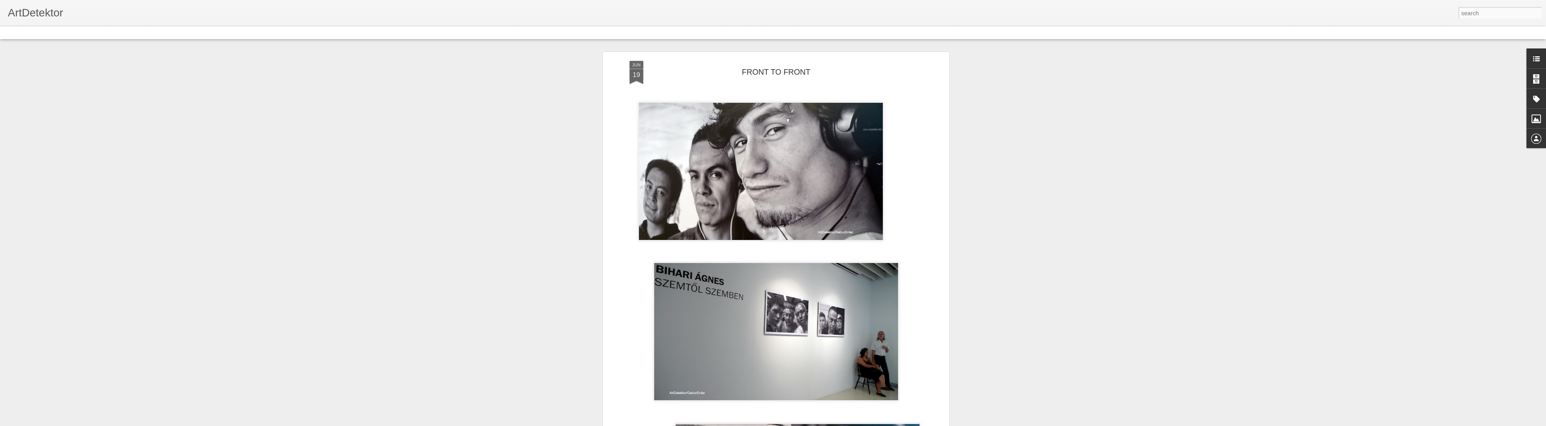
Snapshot (139, 32)
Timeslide (168, 32)
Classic (12, 32)
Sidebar (113, 32)
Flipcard (37, 32)
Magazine (64, 32)
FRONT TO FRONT (776, 72)
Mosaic (89, 32)
